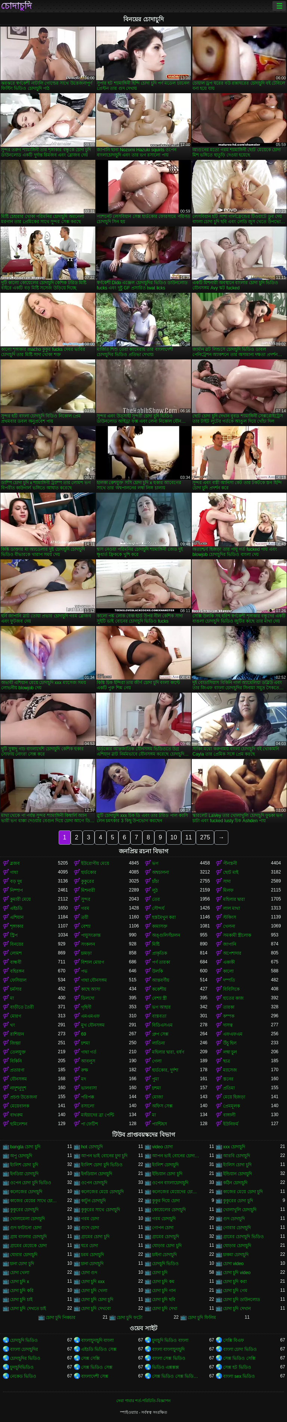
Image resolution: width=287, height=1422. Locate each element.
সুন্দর (85, 899)
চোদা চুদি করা (235, 1281)
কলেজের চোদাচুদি (26, 1191)
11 (188, 837)
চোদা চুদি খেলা (94, 1290)
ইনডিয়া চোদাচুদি (24, 1173)
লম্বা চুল (230, 1052)
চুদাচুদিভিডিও (22, 1367)
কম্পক (228, 1016)
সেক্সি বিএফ (233, 1340)
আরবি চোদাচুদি (236, 1155)
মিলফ (228, 890)
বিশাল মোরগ (92, 962)
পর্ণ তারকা (161, 962)
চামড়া (86, 953)
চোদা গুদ (89, 1272)
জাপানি (229, 944)
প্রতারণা (17, 1070)
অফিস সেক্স (162, 1106)
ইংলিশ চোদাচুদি (165, 1164)
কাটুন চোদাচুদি (93, 1200)
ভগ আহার (161, 1007)
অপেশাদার (232, 953)
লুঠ (155, 890)
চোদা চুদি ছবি (163, 1299)
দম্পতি (229, 980)
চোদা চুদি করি (22, 1290)
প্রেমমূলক (231, 1106)
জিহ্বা (15, 1043)
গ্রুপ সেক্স (160, 1034)
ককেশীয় (159, 989)
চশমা (85, 1043)
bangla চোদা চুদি (25, 1146)
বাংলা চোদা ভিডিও (240, 1349)
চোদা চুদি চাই (21, 1299)
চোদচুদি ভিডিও (165, 1263)
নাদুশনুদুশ (18, 1088)
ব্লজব (15, 863)
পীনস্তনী (230, 863)
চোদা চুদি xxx (93, 1281)
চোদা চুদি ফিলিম (202, 1317)
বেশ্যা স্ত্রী (159, 998)
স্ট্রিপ (14, 935)
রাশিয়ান (17, 1034)
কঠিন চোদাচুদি (235, 1182)
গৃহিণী (86, 1007)
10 (173, 837)
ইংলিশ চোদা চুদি (24, 1164)
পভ (84, 971)
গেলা (156, 1061)
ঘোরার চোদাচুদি (23, 1254)
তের (156, 899)
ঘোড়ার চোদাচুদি (237, 1245)
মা (12, 998)
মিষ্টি (156, 944)
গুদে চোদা (90, 1227)
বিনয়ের (17, 944)
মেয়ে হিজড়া (234, 1097)
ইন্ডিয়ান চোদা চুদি (167, 1173)
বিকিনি (16, 1061)
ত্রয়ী (84, 917)
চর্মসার (16, 989)
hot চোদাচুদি (92, 1146)
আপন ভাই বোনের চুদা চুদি (104, 1155)
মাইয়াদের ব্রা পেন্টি (97, 1115)
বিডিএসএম (162, 1025)
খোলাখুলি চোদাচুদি (239, 1209)
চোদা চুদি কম (163, 1281)
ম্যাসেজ (230, 1070)
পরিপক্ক (87, 1097)
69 (83, 1034)
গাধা (14, 872)
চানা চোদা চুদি (22, 1263)
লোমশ (16, 953)
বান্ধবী (15, 962)
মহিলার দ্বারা (234, 899)
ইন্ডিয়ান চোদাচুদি (237, 1173)
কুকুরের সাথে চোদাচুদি (100, 1209)
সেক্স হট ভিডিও (237, 1367)
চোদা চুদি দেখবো (96, 1308)
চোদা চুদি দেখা (164, 1308)
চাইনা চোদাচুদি (164, 1254)
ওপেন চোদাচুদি (94, 1182)
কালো (228, 971)
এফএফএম (233, 1034)
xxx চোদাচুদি (234, 1146)
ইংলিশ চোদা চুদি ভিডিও (102, 1164)
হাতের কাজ (233, 998)
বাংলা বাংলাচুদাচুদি (168, 1349)
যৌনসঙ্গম (18, 1079)
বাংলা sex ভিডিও (239, 1376)
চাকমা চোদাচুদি (236, 1254)
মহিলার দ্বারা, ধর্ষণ (168, 1052)
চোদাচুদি (16, 6)
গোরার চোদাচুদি (237, 1227)
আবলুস (88, 1061)
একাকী (229, 962)
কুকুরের (87, 881)
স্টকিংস (229, 917)
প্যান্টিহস (159, 1124)
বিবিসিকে (231, 989)
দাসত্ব (228, 1025)
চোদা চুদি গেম (235, 1290)
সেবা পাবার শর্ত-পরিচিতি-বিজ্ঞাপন (143, 1400)
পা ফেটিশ (89, 1124)
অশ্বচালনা (160, 872)
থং (12, 1025)
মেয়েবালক (19, 1106)
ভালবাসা (89, 1088)
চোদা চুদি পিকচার (60, 1317)
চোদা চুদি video (236, 1272)
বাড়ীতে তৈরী (22, 1007)
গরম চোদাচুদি (164, 1218)
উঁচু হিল (230, 1043)
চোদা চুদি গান (164, 1290)
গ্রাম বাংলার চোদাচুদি (28, 1236)
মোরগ (15, 1016)
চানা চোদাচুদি (92, 1263)
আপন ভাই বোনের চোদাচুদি (176, 1155)
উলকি (157, 971)
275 (205, 837)
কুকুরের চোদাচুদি (24, 1209)
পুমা (155, 1079)
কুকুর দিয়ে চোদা (166, 1200)
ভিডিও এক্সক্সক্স (165, 1367)
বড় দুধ (16, 881)
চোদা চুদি (159, 1272)
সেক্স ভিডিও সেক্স (96, 1367)
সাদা (227, 881)
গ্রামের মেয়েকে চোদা (28, 1245)
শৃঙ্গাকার (17, 926)
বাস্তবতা (159, 1016)
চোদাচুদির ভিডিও (25, 1358)
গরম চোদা (90, 1218)
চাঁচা (155, 881)
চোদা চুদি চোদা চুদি (97, 1299)
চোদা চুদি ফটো (129, 1317)
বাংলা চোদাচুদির (24, 1349)
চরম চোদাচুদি (92, 1254)
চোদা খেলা (19, 1272)
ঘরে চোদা (89, 1245)
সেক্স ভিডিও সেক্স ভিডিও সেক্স (176, 1376)
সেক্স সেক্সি (90, 1358)
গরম (85, 908)
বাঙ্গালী (229, 1115)
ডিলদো (87, 998)
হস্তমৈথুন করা (164, 917)
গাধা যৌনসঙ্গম (94, 980)
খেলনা (229, 926)
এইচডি (16, 908)
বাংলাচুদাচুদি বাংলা (97, 1340)
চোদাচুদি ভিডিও (24, 1340)
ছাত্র (226, 1061)
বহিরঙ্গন (17, 971)
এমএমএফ (90, 1016)
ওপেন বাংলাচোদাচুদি (170, 1182)
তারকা (228, 1007)
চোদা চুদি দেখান (237, 1308)
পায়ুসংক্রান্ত (91, 935)
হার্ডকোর (88, 872)
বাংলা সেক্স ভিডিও (168, 1358)
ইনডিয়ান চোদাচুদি (96, 1173)
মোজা (157, 1097)
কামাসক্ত (159, 926)
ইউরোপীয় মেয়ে (95, 863)
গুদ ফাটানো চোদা (25, 1227)
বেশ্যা (85, 926)
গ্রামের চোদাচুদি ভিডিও (243, 1236)
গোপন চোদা (162, 1227)
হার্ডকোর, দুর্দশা (165, 1070)
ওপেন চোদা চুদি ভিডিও (30, 1182)
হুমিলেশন (18, 1124)
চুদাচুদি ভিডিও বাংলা (170, 1340)
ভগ (155, 863)
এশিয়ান (17, 917)
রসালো (87, 1106)
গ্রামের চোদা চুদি (95, 1236)
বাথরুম (16, 1115)
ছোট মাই (230, 872)
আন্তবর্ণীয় (160, 980)
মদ (83, 1079)
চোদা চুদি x (19, 1281)
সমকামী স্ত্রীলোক (237, 935)
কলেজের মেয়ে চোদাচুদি (102, 1191)
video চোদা (162, 1146)
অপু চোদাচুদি (21, 1155)
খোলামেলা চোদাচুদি (27, 1218)
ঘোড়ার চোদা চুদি (167, 1245)
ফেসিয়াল (18, 980)
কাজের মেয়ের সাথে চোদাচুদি (34, 1200)
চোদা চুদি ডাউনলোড (241, 1299)
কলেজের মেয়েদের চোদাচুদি (176, 1191)
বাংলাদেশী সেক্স (94, 1376)
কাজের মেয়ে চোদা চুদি (243, 1191)
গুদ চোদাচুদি (234, 1218)
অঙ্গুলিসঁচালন (166, 935)
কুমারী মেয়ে (20, 899)
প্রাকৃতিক (159, 953)
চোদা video (233, 1263)
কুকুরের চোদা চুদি (238, 1200)
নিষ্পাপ (16, 890)
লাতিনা (158, 1043)
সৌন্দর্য (158, 908)
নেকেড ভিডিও (23, 1376)
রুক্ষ (84, 1070)
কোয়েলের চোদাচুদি (169, 1209)
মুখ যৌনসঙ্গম (93, 1025)
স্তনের (228, 1079)
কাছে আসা (90, 989)
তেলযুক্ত (18, 1052)
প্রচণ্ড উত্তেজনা (23, 1097)
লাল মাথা (231, 908)
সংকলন (88, 944)
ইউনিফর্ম (230, 1124)
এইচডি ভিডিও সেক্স (99, 1349)
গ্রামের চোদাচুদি (165, 1236)
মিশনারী (88, 890)
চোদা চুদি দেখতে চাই (28, 1308)
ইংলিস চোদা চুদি (237, 1164)
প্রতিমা (229, 1088)
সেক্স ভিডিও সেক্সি (239, 1358)
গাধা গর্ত (88, 1052)
